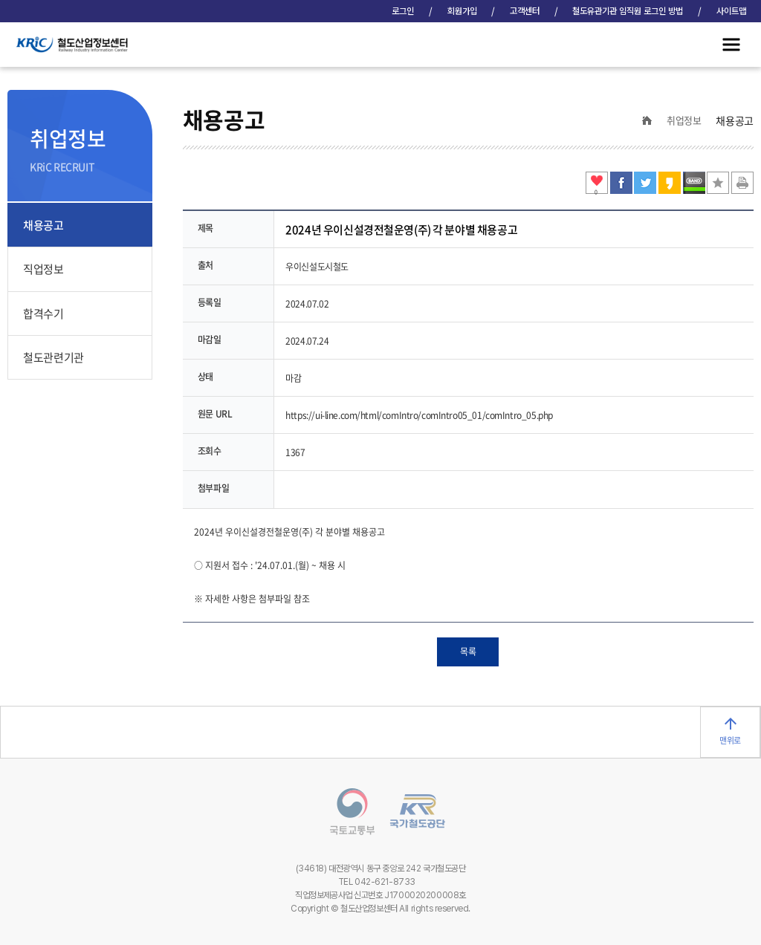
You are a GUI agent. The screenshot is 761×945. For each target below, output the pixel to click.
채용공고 (43, 225)
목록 (468, 651)
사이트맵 (731, 11)
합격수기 (43, 313)
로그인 (403, 11)
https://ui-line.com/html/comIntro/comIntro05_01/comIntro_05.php (419, 415)
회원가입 (462, 11)
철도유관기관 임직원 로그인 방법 (627, 11)
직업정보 (43, 269)
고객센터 (525, 11)
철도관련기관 (53, 357)
